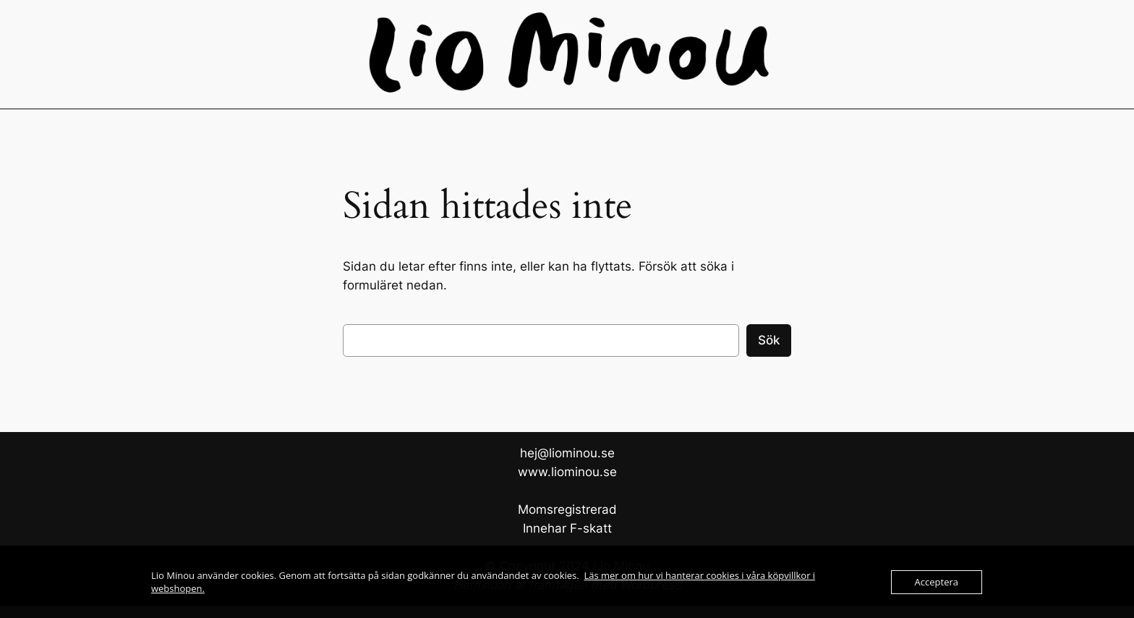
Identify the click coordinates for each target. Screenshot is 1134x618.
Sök (769, 340)
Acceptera (936, 581)
